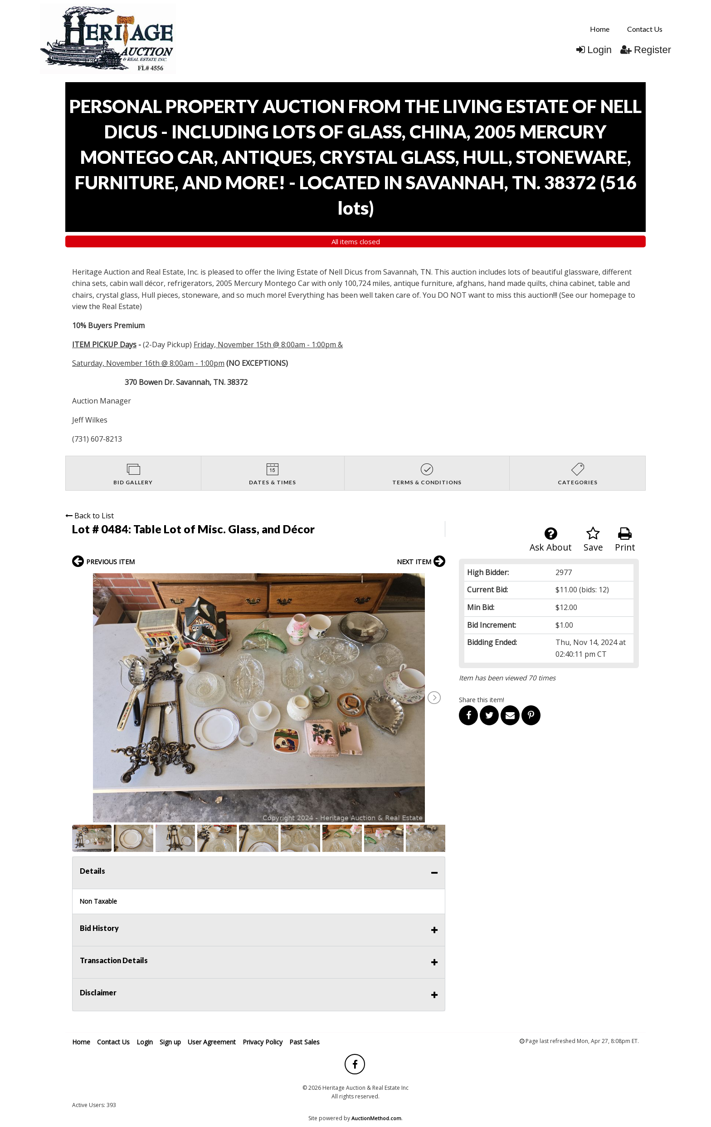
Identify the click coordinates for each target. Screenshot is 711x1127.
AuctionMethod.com (376, 1118)
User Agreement (212, 1042)
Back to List (89, 516)
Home (599, 29)
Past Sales (304, 1042)
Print (625, 540)
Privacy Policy (262, 1042)
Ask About (551, 540)
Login (594, 49)
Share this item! (481, 699)
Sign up (170, 1042)
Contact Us (644, 29)
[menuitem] (599, 29)
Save (593, 540)
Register (645, 49)
